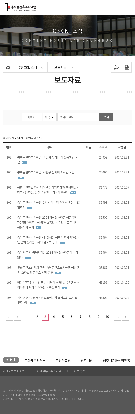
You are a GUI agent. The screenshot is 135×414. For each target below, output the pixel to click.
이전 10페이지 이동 (17, 317)
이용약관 (79, 371)
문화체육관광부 (34, 361)
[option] (34, 361)
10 (107, 317)
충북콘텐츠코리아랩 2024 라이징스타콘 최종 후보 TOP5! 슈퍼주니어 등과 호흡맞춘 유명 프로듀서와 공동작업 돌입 (47, 222)
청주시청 (87, 361)
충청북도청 (63, 361)
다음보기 (11, 360)
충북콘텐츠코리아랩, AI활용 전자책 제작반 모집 (46, 172)
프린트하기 (126, 67)
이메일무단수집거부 (49, 371)
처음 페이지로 (9, 317)
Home (4, 64)
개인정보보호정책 (13, 371)
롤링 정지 (14, 360)
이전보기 (7, 360)
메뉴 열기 (127, 7)
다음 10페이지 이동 (117, 317)
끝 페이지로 (125, 317)
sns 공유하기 (116, 67)
